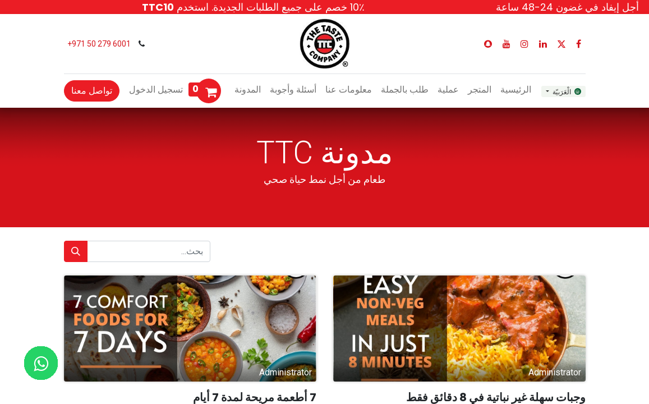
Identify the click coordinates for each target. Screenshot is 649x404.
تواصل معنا (91, 90)
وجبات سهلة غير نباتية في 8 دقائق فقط (496, 397)
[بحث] (76, 251)
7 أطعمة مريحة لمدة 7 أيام (254, 397)
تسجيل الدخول (156, 89)
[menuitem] (516, 90)
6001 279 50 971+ (98, 43)
